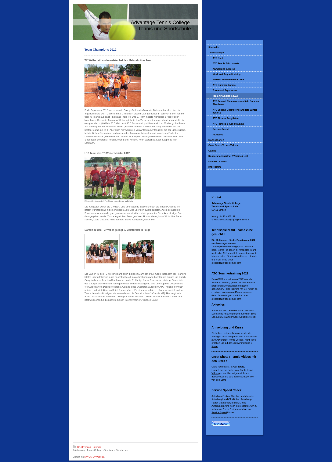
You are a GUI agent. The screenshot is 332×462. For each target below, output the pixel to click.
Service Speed (219, 412)
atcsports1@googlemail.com (234, 219)
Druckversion (82, 447)
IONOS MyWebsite (94, 456)
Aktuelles (244, 317)
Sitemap (97, 447)
